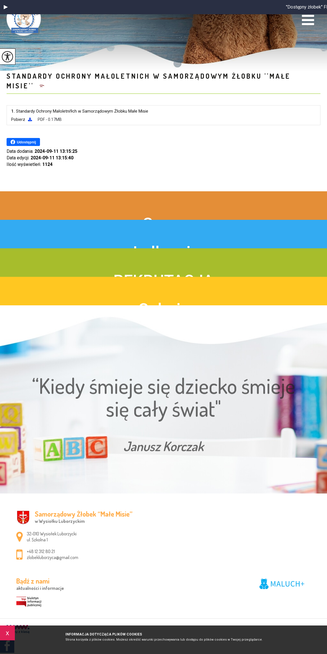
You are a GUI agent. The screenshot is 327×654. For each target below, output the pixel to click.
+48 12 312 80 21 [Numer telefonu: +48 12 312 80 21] (41, 551)
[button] (5, 7)
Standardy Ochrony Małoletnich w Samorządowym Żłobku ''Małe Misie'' (149, 81)
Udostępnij (23, 142)
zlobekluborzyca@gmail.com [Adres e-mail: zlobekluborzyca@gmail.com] (52, 557)
